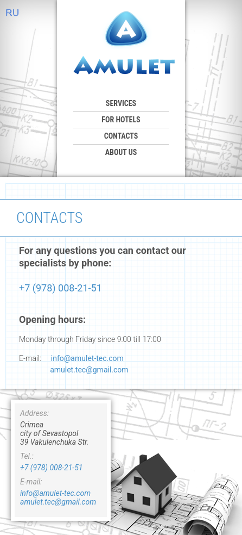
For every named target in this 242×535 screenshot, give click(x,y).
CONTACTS (121, 136)
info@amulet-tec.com (87, 358)
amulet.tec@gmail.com (89, 369)
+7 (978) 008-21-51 (60, 288)
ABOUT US (121, 152)
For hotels (120, 119)
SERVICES (121, 103)
